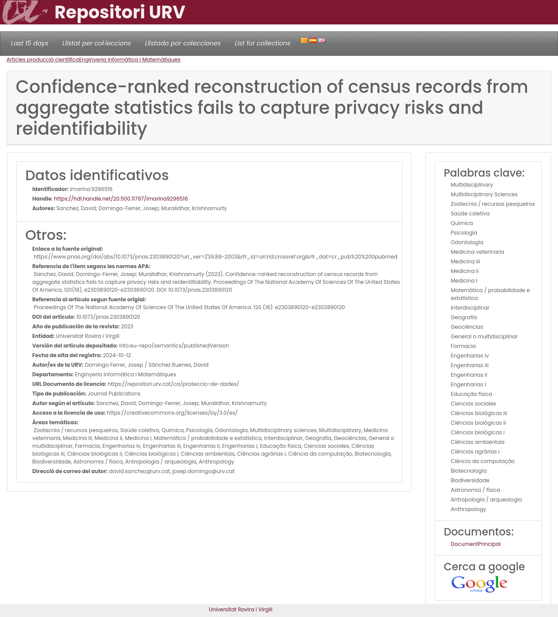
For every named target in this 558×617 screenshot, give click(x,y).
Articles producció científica (43, 59)
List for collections (262, 43)
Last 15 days (29, 43)
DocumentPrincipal (475, 544)
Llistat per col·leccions (96, 43)
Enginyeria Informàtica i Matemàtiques (129, 59)
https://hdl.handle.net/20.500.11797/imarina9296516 (121, 198)
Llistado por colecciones (183, 43)
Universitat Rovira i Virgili (240, 609)
